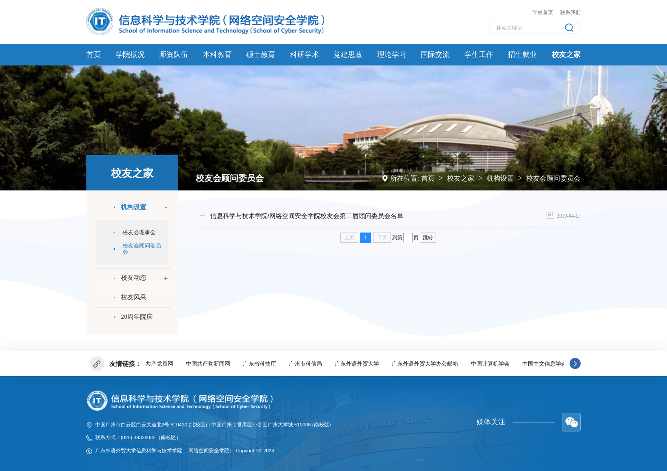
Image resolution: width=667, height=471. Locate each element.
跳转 (428, 237)
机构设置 (500, 177)
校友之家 (460, 177)
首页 (428, 177)
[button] (575, 363)
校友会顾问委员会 (553, 177)
